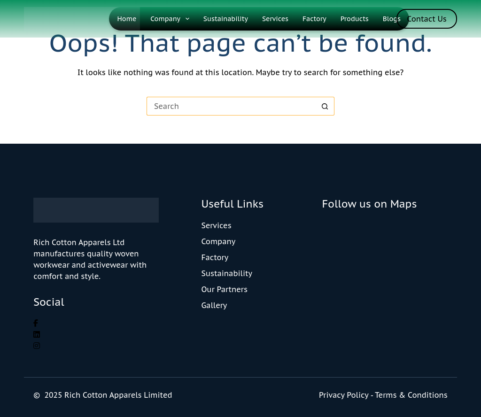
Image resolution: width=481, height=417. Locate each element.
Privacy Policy (343, 395)
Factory (314, 19)
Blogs (392, 19)
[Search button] (325, 106)
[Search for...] (231, 106)
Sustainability (225, 19)
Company (171, 18)
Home (127, 19)
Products (355, 19)
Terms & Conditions (411, 395)
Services (275, 19)
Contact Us (427, 18)
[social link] (35, 323)
